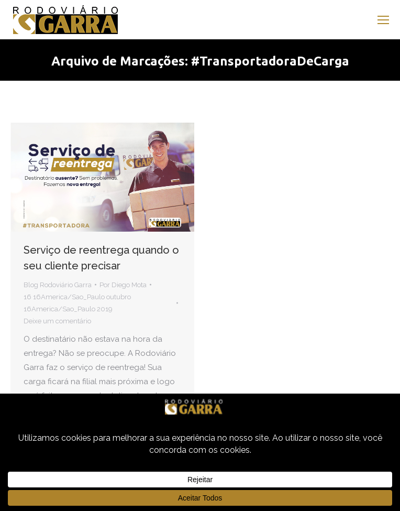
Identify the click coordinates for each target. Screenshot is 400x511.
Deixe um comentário (57, 321)
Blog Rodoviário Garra (58, 285)
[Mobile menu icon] (383, 20)
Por (123, 285)
